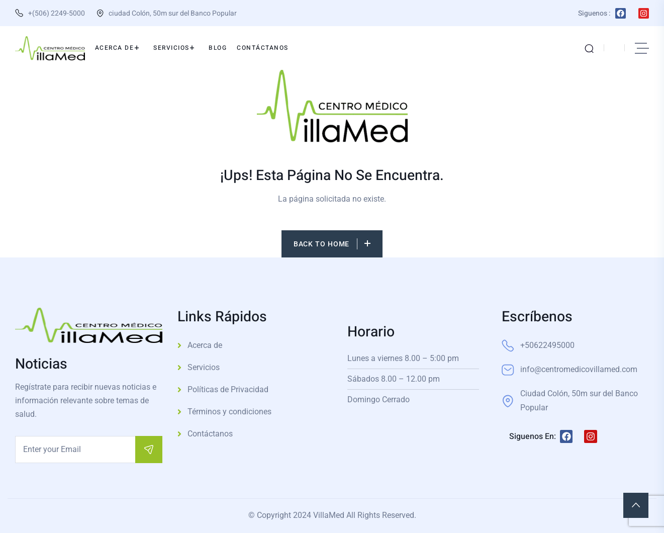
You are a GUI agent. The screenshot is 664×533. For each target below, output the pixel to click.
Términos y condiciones (229, 411)
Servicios (203, 367)
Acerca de (204, 345)
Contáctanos (210, 433)
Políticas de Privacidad (227, 389)
